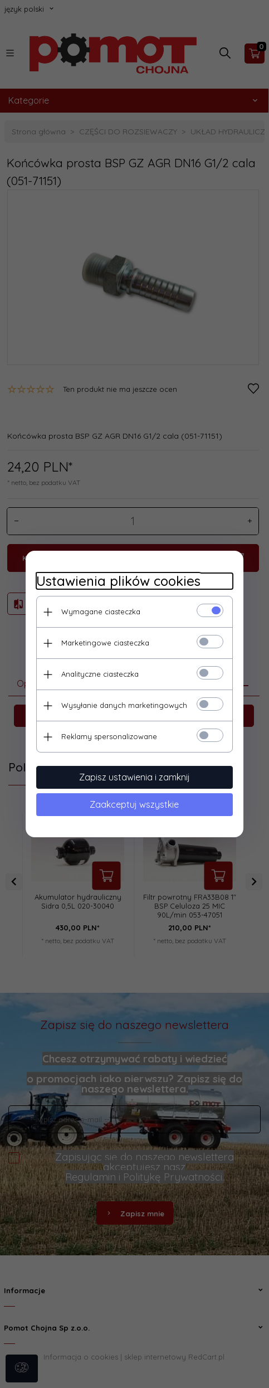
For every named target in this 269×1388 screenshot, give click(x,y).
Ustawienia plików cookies (117, 580)
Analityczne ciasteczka (98, 673)
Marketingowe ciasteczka (104, 642)
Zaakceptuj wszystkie (134, 803)
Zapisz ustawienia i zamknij (134, 776)
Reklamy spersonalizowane (107, 735)
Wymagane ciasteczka (99, 610)
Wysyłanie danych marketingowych (122, 704)
